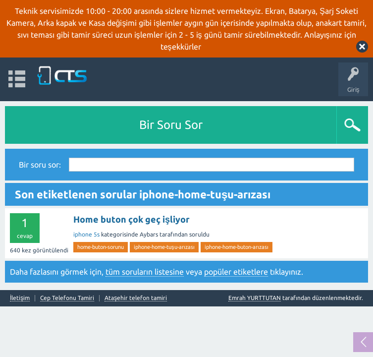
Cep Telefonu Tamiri (67, 298)
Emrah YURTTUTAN (254, 298)
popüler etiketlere (236, 271)
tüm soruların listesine (145, 271)
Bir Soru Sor (171, 124)
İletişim (20, 298)
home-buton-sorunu (100, 247)
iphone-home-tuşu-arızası (164, 247)
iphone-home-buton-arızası (236, 247)
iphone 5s (86, 234)
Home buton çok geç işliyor (131, 219)
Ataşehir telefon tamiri (136, 298)
